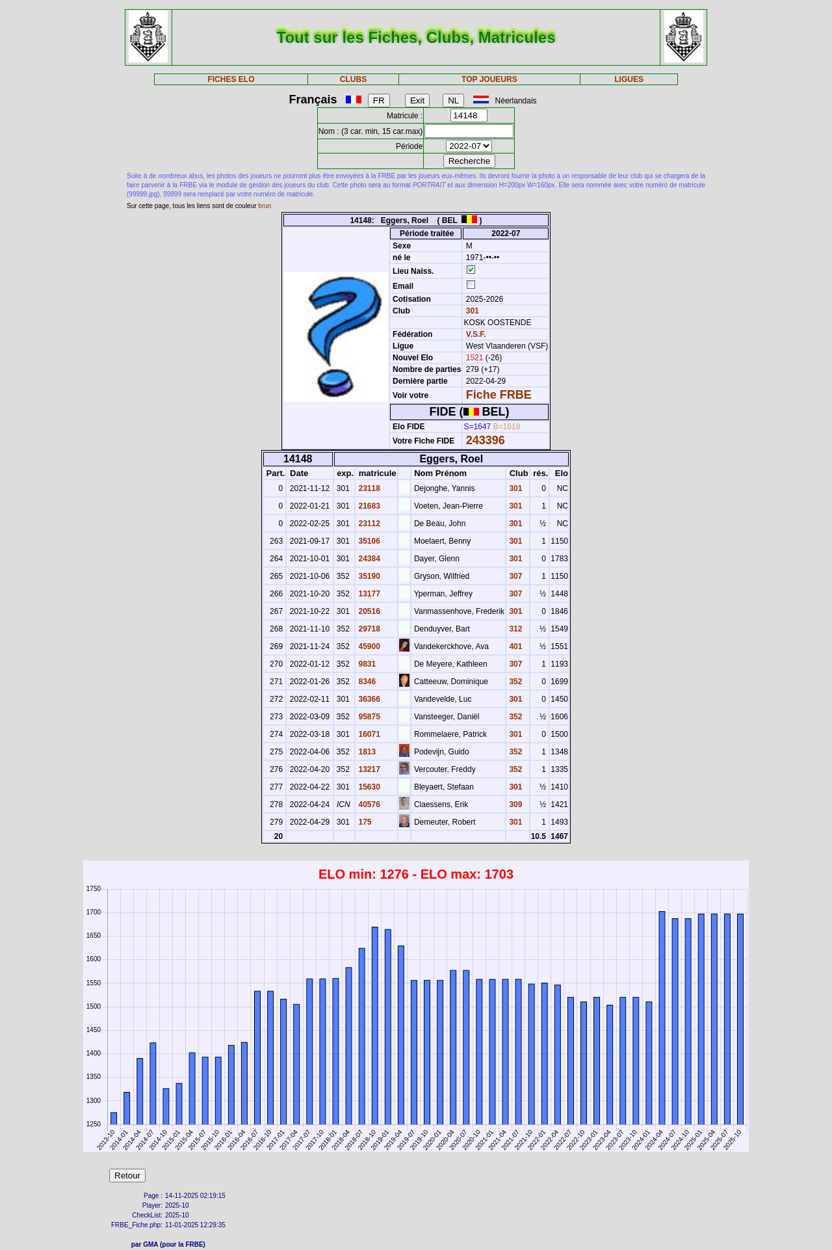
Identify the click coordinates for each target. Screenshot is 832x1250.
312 (514, 628)
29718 (368, 628)
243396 (485, 440)
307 (514, 576)
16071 (368, 734)
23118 (368, 488)
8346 (366, 681)
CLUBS (353, 79)
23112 (368, 523)
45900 (368, 646)
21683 (368, 506)
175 (363, 822)
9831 (366, 664)
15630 (368, 786)
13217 (368, 769)
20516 (368, 611)
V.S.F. (476, 334)
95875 (368, 716)
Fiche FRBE (499, 394)
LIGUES (629, 79)
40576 (368, 804)
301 (470, 310)
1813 (366, 751)
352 (514, 681)
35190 (368, 576)
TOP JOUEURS (489, 79)
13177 (368, 593)
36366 (368, 699)
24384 (368, 558)
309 (514, 804)
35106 (368, 541)
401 (514, 646)
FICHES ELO (230, 79)
